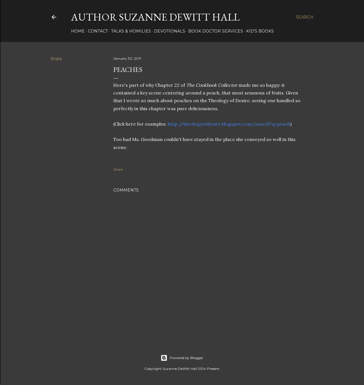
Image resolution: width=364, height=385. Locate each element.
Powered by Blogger (182, 357)
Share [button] (56, 58)
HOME (78, 31)
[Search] (305, 17)
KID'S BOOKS (260, 31)
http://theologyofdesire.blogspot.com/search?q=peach (229, 124)
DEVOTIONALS (169, 31)
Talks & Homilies (131, 31)
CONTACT (98, 31)
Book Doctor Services (215, 31)
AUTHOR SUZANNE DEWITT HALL (155, 17)
